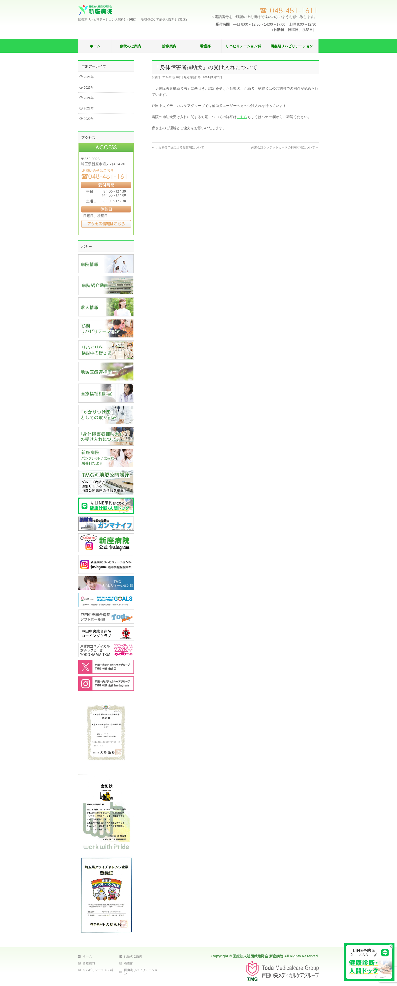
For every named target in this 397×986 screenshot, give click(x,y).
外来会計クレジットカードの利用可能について (285, 147)
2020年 (89, 119)
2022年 (89, 108)
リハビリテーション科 (98, 970)
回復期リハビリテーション (140, 971)
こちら (242, 117)
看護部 (128, 963)
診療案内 (89, 963)
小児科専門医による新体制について (178, 147)
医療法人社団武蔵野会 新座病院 (258, 956)
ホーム (87, 956)
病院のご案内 (133, 956)
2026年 (89, 77)
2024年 (89, 98)
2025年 (89, 87)
